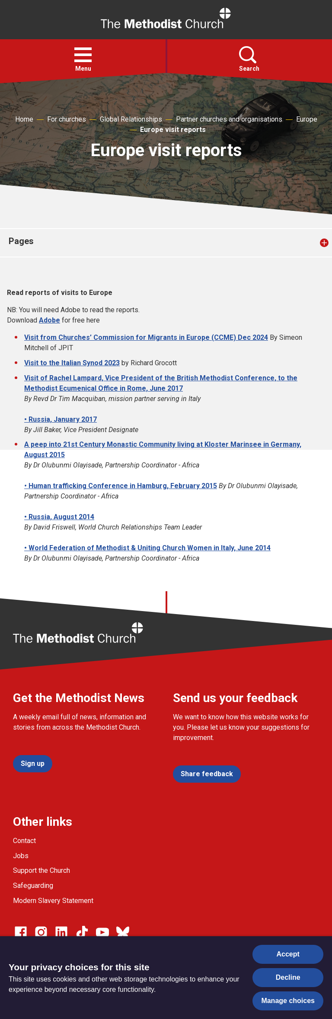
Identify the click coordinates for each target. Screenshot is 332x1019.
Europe (306, 119)
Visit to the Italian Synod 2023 (72, 363)
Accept (288, 954)
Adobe (49, 320)
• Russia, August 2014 (59, 517)
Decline (288, 977)
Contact (24, 841)
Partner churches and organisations (229, 119)
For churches (66, 119)
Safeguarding (33, 885)
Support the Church (41, 870)
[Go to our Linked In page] (61, 932)
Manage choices (288, 1000)
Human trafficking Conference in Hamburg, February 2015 (122, 486)
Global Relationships (131, 119)
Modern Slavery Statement (53, 901)
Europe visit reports (173, 129)
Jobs (21, 856)
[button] (83, 54)
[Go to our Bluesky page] (123, 932)
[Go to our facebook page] (21, 932)
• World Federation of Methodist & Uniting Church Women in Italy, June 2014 (147, 548)
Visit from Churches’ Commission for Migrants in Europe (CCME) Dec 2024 (146, 337)
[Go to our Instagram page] (41, 932)
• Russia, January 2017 (60, 419)
